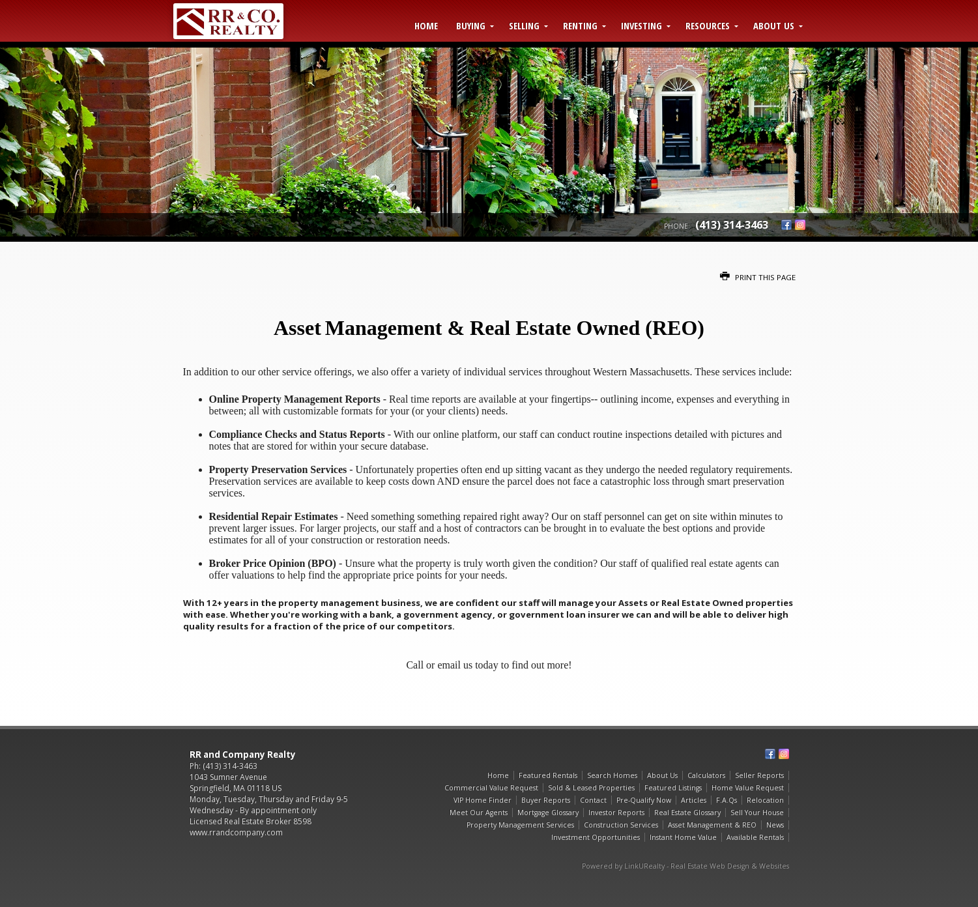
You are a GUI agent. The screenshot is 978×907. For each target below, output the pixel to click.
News (775, 824)
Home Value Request (748, 787)
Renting (580, 25)
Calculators (706, 775)
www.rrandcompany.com (236, 832)
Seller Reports (759, 775)
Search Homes (612, 775)
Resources (707, 25)
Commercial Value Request (491, 787)
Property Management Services (520, 824)
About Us (773, 25)
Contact (593, 800)
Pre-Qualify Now (643, 800)
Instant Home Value (683, 837)
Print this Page (758, 277)
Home (426, 25)
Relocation (765, 800)
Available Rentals (755, 837)
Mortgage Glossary (548, 812)
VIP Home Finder (482, 800)
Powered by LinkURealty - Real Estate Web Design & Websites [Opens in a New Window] (685, 866)
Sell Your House (757, 812)
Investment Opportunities (595, 837)
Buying (470, 25)
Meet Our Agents (479, 812)
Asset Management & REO (712, 824)
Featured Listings (673, 787)
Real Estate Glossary (687, 812)
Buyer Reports (545, 800)
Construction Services (621, 824)
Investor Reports (616, 812)
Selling (524, 25)
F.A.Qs (726, 800)
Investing (641, 25)
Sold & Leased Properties (591, 787)
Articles (693, 800)
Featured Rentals (548, 775)
